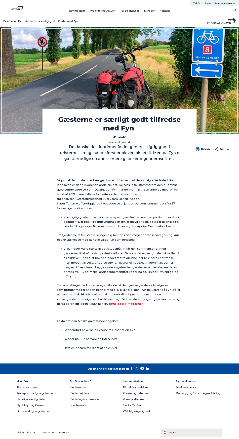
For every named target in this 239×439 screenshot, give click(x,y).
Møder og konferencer (225, 3)
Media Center (132, 405)
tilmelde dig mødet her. (126, 303)
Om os (207, 3)
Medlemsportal (186, 387)
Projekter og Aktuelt (102, 10)
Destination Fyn (13, 21)
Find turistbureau (28, 387)
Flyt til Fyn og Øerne (30, 405)
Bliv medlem (77, 10)
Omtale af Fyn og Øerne (33, 411)
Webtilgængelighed (136, 411)
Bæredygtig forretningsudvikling (198, 393)
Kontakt (165, 10)
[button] (204, 149)
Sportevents (78, 405)
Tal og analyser (129, 10)
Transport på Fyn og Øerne (35, 393)
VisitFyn (197, 3)
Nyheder (149, 10)
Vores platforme (134, 399)
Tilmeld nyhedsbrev (136, 387)
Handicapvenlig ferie (31, 399)
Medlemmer (78, 387)
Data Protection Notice (55, 432)
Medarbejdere (79, 393)
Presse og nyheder (135, 393)
